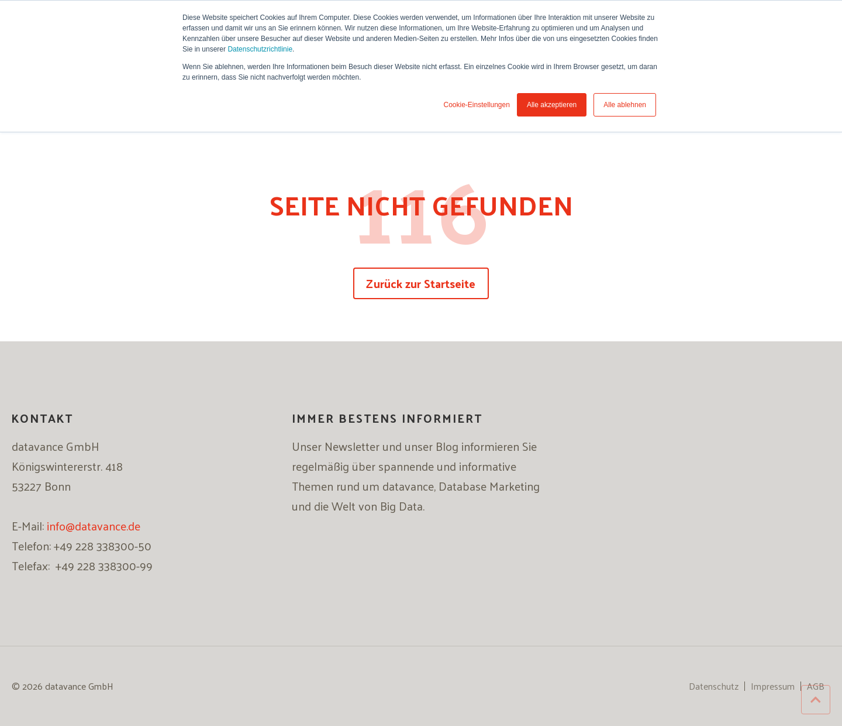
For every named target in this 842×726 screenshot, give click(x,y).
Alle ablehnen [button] (624, 105)
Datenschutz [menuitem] (714, 686)
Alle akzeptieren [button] (552, 105)
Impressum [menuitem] (773, 686)
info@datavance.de (93, 525)
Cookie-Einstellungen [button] (476, 105)
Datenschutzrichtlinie (259, 49)
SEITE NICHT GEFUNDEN (421, 205)
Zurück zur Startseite (420, 283)
